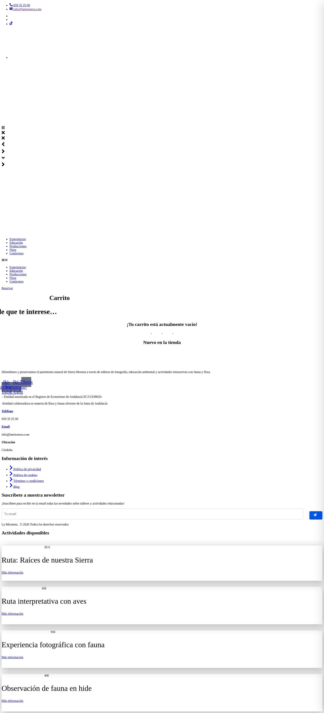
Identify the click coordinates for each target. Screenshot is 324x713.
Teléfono (7, 411)
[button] (162, 260)
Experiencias (17, 239)
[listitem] (162, 557)
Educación (16, 242)
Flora (12, 249)
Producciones (17, 246)
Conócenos (16, 253)
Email (6, 426)
